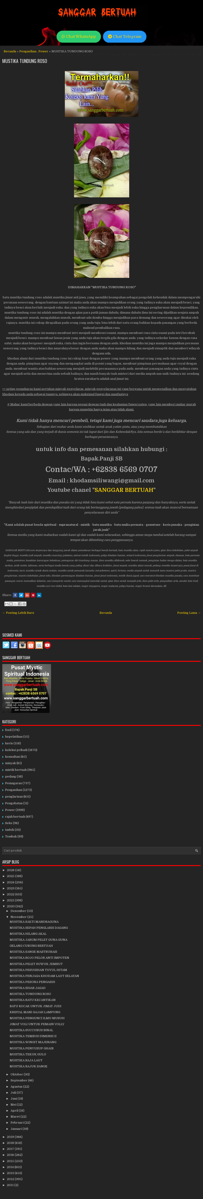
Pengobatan (14, 803)
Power (43, 51)
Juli (14, 1092)
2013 (11, 1173)
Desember (19, 911)
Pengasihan (27, 51)
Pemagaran (13, 783)
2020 (11, 906)
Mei (14, 1104)
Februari (17, 1122)
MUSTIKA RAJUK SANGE (28, 1066)
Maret (15, 1116)
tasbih (9, 829)
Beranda (10, 51)
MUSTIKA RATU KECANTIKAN (33, 1000)
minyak (10, 763)
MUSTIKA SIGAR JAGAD (28, 988)
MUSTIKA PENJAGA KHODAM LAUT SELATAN (44, 976)
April (15, 1110)
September (19, 1080)
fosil (8, 730)
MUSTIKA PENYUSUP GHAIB (32, 1048)
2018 (11, 1143)
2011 (10, 1185)
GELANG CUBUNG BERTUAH (31, 945)
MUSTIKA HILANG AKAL (28, 933)
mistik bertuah (16, 770)
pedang (10, 776)
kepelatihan (14, 736)
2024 (11, 882)
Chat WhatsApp (79, 36)
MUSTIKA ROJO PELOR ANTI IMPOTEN (39, 957)
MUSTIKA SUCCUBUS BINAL (31, 1030)
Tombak (11, 836)
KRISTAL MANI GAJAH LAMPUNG (35, 1012)
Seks (8, 823)
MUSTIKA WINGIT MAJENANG (33, 1042)
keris (9, 743)
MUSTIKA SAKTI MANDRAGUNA (34, 921)
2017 (11, 1149)
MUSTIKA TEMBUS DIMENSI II (33, 1036)
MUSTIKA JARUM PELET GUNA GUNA (38, 939)
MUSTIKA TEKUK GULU (28, 1054)
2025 (11, 876)
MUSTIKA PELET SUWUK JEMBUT (36, 964)
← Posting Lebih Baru (18, 612)
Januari (17, 1129)
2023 (11, 888)
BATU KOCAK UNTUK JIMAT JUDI (35, 1006)
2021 (11, 900)
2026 (11, 870)
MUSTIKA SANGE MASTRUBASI (33, 951)
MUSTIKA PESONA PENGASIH (32, 982)
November (19, 917)
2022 (11, 894)
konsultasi (12, 756)
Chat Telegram (124, 36)
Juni (14, 1098)
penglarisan (14, 796)
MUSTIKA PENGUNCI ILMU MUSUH (37, 1018)
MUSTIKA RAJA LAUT (26, 1060)
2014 (10, 1167)
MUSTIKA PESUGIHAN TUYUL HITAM (38, 970)
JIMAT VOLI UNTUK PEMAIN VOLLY (37, 1024)
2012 (11, 1179)
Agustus (17, 1086)
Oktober (17, 1074)
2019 (11, 1137)
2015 (11, 1161)
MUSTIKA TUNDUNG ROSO (24, 60)
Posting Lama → (189, 612)
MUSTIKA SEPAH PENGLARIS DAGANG (39, 927)
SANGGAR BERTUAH (124, 490)
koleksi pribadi (16, 750)
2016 (11, 1155)
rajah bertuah (15, 816)
